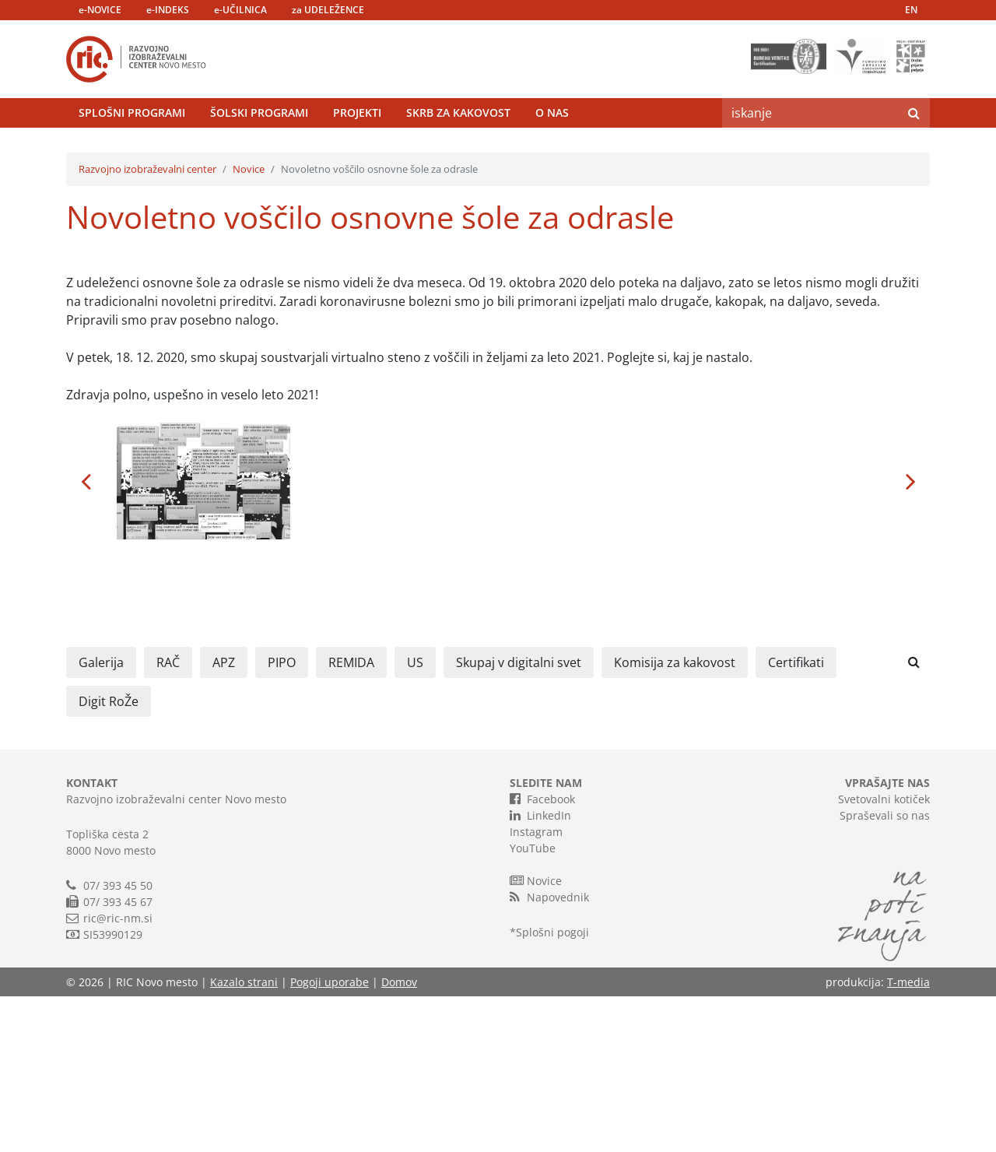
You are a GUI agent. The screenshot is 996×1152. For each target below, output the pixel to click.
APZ (223, 818)
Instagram (536, 987)
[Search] (810, 152)
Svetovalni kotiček (884, 954)
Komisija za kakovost (674, 818)
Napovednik (549, 1052)
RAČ (168, 818)
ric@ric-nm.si (118, 1073)
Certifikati (796, 818)
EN (911, 9)
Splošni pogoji (552, 1087)
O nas (552, 151)
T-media (908, 1137)
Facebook (542, 954)
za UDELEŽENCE (328, 9)
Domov (399, 1137)
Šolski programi (259, 151)
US (415, 818)
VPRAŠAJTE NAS (887, 938)
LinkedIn (540, 970)
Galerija (101, 818)
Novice (249, 325)
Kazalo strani (244, 1137)
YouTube (533, 1003)
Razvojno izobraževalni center (147, 325)
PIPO (282, 818)
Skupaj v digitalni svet (518, 818)
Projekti (357, 151)
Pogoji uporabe (329, 1137)
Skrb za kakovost (458, 151)
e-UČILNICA (240, 9)
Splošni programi (132, 151)
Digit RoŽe (109, 857)
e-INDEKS (167, 9)
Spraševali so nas (885, 971)
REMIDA (351, 818)
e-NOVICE (100, 9)
